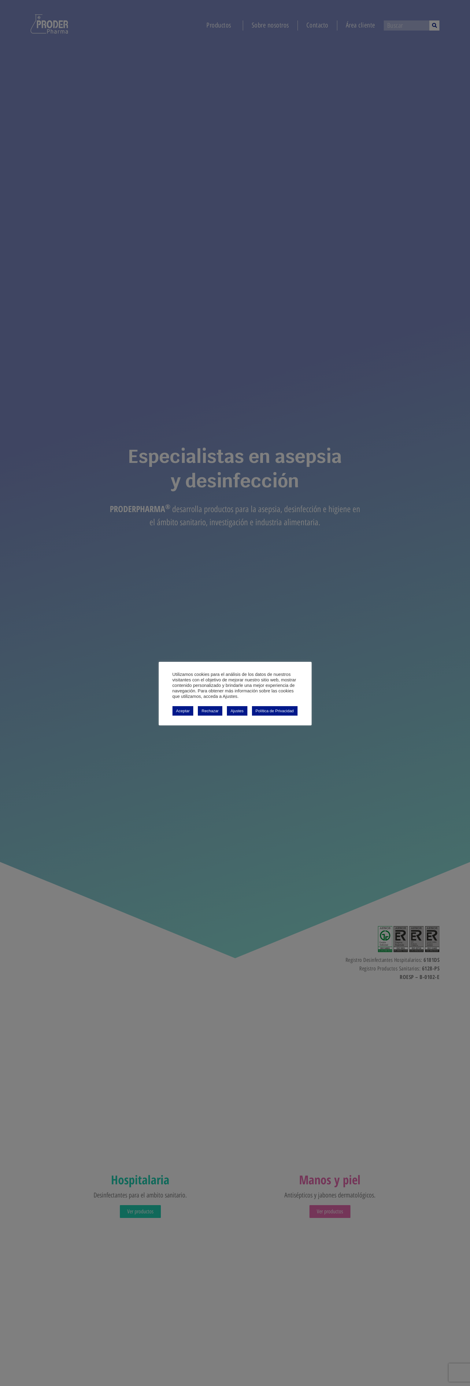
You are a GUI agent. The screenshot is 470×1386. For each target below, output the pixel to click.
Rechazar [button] (210, 711)
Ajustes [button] (237, 711)
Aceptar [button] (183, 711)
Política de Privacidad (275, 711)
